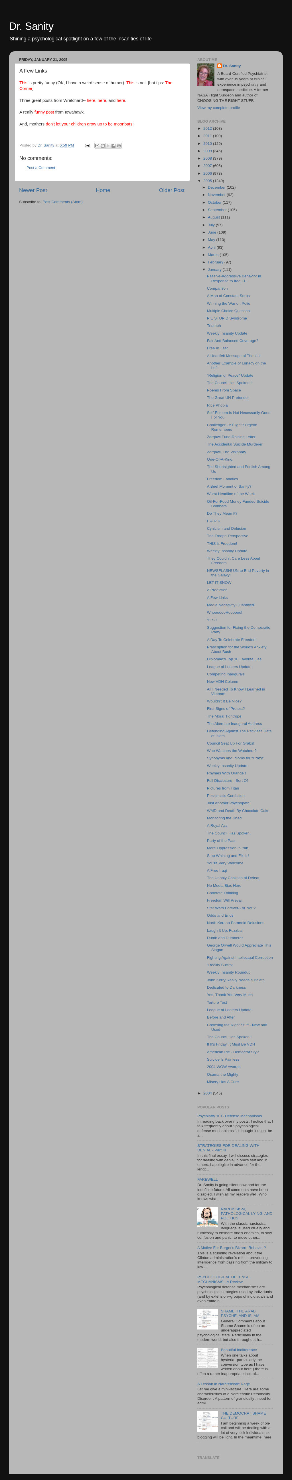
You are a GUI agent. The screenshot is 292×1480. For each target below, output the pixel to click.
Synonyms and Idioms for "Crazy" (235, 758)
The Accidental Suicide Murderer (235, 444)
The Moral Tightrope (224, 716)
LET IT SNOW (219, 582)
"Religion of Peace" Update (230, 375)
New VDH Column (222, 681)
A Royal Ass (217, 825)
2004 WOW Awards (224, 1067)
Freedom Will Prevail (225, 900)
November (217, 195)
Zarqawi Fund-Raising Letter (231, 437)
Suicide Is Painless (223, 1059)
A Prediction (217, 590)
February (216, 262)
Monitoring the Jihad (224, 818)
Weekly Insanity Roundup (229, 972)
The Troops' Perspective (227, 536)
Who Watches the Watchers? (232, 751)
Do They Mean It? (222, 513)
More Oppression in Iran (227, 848)
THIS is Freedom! (222, 543)
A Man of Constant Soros (228, 296)
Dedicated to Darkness (226, 987)
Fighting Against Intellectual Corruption (240, 957)
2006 (208, 173)
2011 (208, 136)
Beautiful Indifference (239, 1350)
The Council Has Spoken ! (229, 383)
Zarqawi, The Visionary (226, 452)
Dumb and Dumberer (225, 938)
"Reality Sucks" (220, 965)
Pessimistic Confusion (226, 795)
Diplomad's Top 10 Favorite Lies (234, 659)
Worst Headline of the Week (231, 494)
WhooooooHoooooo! (224, 612)
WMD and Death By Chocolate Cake (238, 811)
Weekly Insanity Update (227, 333)
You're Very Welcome (225, 863)
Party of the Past (221, 840)
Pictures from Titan (223, 788)
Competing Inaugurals (226, 674)
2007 (208, 166)
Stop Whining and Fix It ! (228, 856)
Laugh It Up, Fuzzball (225, 930)
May (212, 240)
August (214, 217)
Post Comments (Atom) (63, 202)
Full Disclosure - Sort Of (227, 780)
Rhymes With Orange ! (226, 773)
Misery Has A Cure (223, 1082)
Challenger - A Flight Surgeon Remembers (232, 427)
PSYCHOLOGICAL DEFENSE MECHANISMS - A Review (223, 1279)
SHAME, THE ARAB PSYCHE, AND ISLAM (240, 1313)
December (217, 187)
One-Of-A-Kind (219, 459)
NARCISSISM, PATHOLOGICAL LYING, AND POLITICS (246, 1213)
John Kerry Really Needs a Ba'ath (236, 980)
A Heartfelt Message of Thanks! (234, 356)
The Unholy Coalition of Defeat (233, 878)
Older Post (171, 190)
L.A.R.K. (214, 521)
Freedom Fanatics (222, 479)
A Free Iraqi (217, 870)
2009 (208, 151)
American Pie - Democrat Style (233, 1052)
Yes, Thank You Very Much (230, 995)
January (215, 269)
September (218, 210)
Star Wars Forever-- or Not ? (231, 908)
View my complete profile (218, 108)
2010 (208, 143)
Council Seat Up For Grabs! (230, 743)
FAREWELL (207, 1179)
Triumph (214, 325)
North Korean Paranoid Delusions (235, 923)
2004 (208, 1093)
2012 (208, 128)
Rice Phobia (217, 405)
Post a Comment (41, 168)
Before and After (221, 1017)
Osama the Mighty (222, 1074)
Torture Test (217, 1002)
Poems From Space (224, 390)
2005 (208, 181)
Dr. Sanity (31, 26)
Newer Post (33, 190)
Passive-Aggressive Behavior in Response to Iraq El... (234, 278)
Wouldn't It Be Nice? (224, 701)
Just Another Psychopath (228, 803)
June (212, 232)
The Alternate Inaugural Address (234, 724)
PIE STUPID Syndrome (227, 318)
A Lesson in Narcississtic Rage (223, 1384)
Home (103, 190)
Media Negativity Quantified (230, 605)
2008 (208, 158)
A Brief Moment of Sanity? (229, 486)
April (212, 247)
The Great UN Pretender (228, 397)
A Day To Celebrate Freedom (232, 640)
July (212, 225)
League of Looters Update (229, 667)
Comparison (217, 288)
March (214, 255)
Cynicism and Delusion (226, 528)
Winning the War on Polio (228, 303)
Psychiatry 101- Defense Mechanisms (229, 1116)
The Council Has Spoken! (229, 833)
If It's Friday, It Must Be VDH (231, 1044)
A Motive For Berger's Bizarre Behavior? (231, 1248)
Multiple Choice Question (228, 311)
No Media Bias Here (224, 885)
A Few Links (217, 597)
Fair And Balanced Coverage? (232, 341)
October (215, 202)
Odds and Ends (220, 915)
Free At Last (217, 348)
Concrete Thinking (222, 893)
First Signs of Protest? (226, 708)
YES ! (212, 620)
